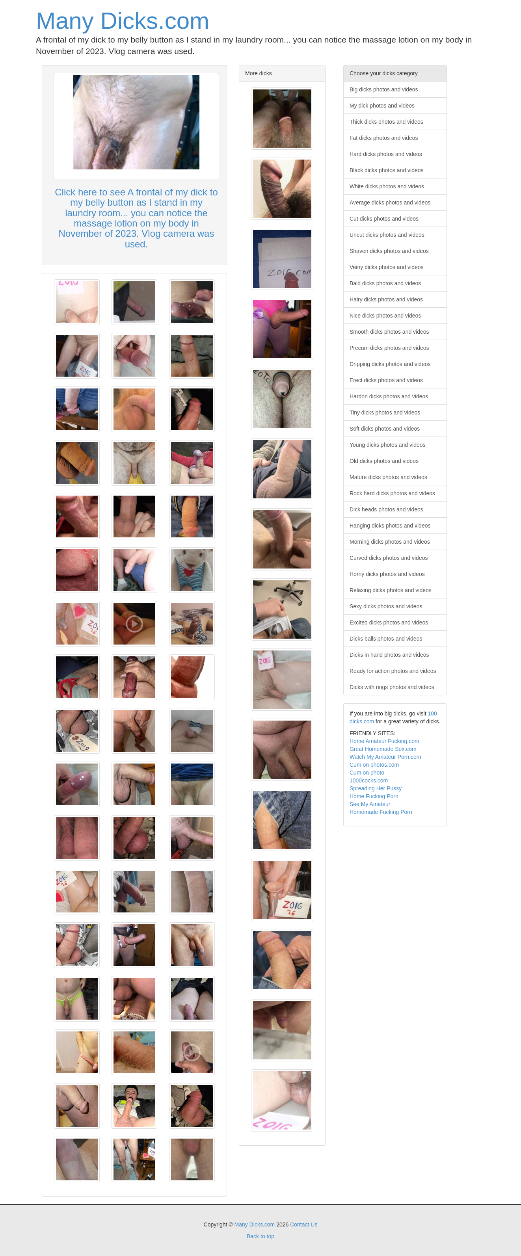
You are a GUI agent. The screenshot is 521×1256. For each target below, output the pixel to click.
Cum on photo (367, 772)
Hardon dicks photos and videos (389, 396)
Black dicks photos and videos (387, 170)
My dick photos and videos (382, 105)
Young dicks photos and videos (388, 445)
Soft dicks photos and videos (385, 428)
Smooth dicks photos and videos (389, 332)
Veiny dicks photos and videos (387, 267)
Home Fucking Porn (374, 796)
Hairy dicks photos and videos (386, 299)
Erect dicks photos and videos (386, 380)
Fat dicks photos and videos (384, 138)
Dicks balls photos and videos (386, 638)
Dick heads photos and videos (386, 509)
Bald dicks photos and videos (385, 283)
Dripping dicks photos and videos (390, 364)
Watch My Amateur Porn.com (385, 757)
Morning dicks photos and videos (390, 542)
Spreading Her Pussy (376, 788)
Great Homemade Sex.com (383, 749)
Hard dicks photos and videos (386, 154)
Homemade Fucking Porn (381, 812)
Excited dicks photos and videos (389, 622)
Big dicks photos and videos (384, 89)
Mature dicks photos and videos (388, 477)
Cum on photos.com (374, 765)
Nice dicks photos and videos (385, 315)
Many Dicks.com (122, 20)
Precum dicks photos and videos (389, 348)
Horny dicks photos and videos (387, 574)
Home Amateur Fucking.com (384, 741)
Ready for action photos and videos (393, 671)
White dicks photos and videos (387, 186)
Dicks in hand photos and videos (389, 655)
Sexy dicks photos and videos (386, 606)
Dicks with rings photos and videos (392, 687)
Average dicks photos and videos (390, 202)
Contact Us (303, 1224)
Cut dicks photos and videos (384, 219)
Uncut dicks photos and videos (387, 235)
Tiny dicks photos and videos (385, 412)
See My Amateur (370, 804)
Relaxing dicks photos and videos (391, 590)
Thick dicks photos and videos (386, 122)
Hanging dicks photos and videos (390, 525)
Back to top (260, 1236)
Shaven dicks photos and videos (389, 251)
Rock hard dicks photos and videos (392, 493)
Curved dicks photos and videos (389, 558)
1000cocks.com (369, 780)
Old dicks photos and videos (384, 461)
